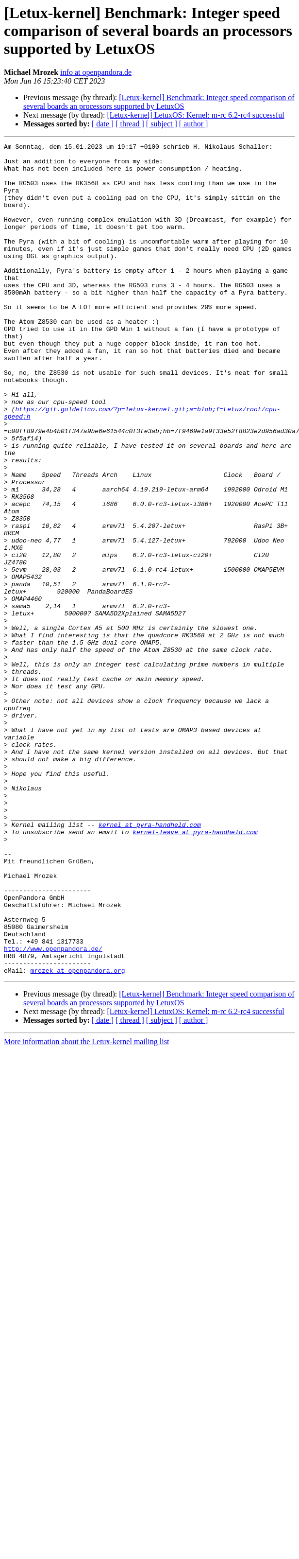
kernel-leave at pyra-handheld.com (195, 970)
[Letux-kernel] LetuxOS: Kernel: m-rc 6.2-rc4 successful (195, 115)
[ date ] (103, 124)
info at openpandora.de (96, 72)
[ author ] (193, 124)
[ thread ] (130, 124)
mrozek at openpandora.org (78, 1136)
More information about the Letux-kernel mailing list (86, 1208)
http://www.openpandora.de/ (53, 1110)
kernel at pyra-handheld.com (150, 961)
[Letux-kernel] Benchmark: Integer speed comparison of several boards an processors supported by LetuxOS (158, 101)
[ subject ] (161, 124)
